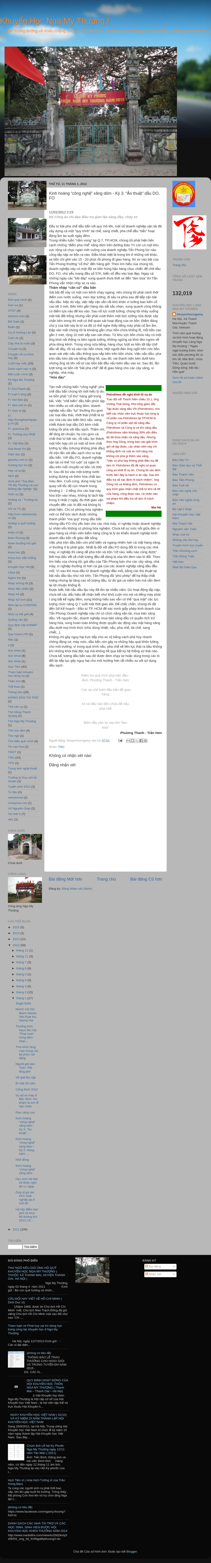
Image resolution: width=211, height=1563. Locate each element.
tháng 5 (21, 974)
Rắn (11, 639)
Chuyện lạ (15, 349)
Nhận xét (153, 1274)
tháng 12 (22, 950)
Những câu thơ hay (185, 540)
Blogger (131, 1551)
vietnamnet (15, 797)
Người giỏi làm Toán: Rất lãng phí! (25, 1067)
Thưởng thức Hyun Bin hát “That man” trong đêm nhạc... (26, 1034)
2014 (16, 933)
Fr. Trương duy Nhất (21, 434)
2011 (16, 1229)
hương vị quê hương (21, 523)
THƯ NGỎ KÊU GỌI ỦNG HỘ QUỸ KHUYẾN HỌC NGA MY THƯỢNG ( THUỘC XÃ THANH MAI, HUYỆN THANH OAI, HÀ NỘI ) (36, 1273)
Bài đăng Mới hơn (65, 879)
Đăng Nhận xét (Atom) (77, 888)
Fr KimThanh (17, 389)
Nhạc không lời (18, 583)
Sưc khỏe (14, 650)
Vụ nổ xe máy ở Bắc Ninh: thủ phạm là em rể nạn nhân (27, 1101)
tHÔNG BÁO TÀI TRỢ (23, 697)
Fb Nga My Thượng (21, 379)
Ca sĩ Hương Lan (19, 332)
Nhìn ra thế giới (18, 614)
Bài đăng (153, 1266)
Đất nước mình (18, 374)
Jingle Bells (23, 1003)
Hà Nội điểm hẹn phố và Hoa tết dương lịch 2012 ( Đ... (27, 1215)
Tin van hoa (16, 746)
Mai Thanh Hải (182, 523)
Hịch (11, 476)
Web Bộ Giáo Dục (184, 567)
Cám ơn (13, 338)
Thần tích (14, 681)
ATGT (12, 310)
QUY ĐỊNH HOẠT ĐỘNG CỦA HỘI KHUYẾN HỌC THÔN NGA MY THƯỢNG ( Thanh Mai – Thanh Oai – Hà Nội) (47, 1386)
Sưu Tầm (14, 666)
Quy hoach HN (18, 634)
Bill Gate (14, 321)
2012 (16, 945)
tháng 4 (21, 980)
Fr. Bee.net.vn (17, 405)
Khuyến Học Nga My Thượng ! (54, 21)
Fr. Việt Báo (16, 443)
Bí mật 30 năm (26, 1083)
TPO (11, 763)
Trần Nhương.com (184, 551)
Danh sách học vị (19, 369)
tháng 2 (21, 992)
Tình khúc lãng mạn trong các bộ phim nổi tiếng (27, 1052)
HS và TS (14, 508)
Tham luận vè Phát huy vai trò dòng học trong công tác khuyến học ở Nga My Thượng (35, 1329)
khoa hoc (14, 552)
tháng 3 (21, 986)
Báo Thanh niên (183, 474)
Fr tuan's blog (17, 394)
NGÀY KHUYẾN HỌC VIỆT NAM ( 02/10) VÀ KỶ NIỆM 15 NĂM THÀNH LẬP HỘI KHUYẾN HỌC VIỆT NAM (37, 1418)
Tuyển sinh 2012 (19, 786)
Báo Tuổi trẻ (180, 485)
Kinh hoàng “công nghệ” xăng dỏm (25, 1169)
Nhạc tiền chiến (18, 588)
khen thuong (16, 538)
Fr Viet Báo (15, 399)
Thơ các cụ (15, 706)
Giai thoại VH (17, 448)
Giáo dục (14, 454)
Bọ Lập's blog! (182, 509)
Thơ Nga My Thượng (22, 721)
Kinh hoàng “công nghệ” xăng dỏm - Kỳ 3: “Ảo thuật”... (25, 1126)
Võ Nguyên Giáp (19, 808)
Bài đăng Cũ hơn (146, 879)
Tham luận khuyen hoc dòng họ (20, 673)
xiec (10, 819)
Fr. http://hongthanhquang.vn (22, 419)
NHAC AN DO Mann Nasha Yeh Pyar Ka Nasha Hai (26, 1015)
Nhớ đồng (22, 1159)
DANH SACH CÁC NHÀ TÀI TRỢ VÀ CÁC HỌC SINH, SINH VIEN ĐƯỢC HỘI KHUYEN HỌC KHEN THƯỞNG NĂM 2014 (37, 1527)
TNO (61, 747)
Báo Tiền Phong (183, 480)
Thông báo (15, 692)
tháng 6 (21, 968)
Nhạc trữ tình (17, 599)
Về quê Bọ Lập (26, 1077)
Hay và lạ (14, 470)
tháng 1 (21, 998)
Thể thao (14, 686)
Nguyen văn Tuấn (184, 529)
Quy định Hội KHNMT (22, 625)
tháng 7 (21, 962)
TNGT (12, 752)
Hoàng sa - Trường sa (23, 499)
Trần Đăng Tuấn (183, 556)
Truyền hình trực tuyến (187, 545)
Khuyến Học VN (18, 567)
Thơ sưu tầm (16, 730)
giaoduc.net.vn (18, 459)
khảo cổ (13, 532)
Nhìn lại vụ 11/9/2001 (22, 605)
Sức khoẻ (14, 655)
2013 (16, 939)
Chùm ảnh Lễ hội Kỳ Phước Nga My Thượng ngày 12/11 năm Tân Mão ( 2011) (45, 1449)
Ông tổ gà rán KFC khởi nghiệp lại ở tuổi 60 (25, 1198)
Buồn (11, 327)
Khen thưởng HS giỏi (22, 543)
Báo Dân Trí (180, 460)
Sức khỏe (14, 661)
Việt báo (178, 561)
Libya (11, 572)
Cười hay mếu (17, 363)
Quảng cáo (15, 619)
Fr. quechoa (16, 429)
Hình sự (13, 494)
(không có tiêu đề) (39, 1353)
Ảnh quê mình (17, 299)
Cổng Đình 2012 (27, 1089)
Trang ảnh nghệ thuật (22, 768)
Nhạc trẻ (14, 594)
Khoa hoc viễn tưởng (22, 558)
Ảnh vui (13, 305)
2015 (16, 927)
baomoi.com (16, 316)
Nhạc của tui (180, 534)
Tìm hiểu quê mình (20, 741)
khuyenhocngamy (190, 314)
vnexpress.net (17, 803)
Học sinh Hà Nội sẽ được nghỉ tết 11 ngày (27, 1182)
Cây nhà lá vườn (19, 343)
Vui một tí (14, 814)
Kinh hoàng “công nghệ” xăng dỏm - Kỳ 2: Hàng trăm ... (25, 1146)
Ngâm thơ (14, 578)
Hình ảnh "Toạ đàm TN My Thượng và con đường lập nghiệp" (23, 485)
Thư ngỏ (13, 735)
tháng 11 (22, 956)
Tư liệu (12, 792)
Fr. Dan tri (14, 410)
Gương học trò (17, 465)
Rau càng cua (25, 1112)
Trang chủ (106, 879)
